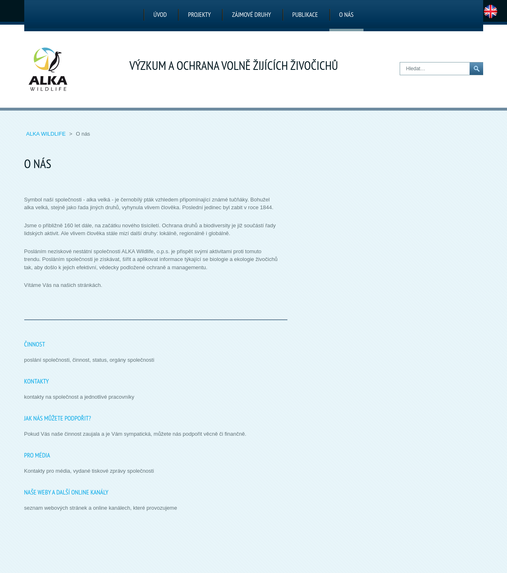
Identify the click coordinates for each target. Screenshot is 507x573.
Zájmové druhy (251, 14)
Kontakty (36, 381)
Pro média (37, 455)
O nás (346, 14)
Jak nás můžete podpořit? (57, 418)
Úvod (160, 14)
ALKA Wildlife (46, 134)
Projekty (199, 14)
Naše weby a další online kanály (66, 492)
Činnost (34, 344)
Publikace (305, 14)
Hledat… (400, 62)
